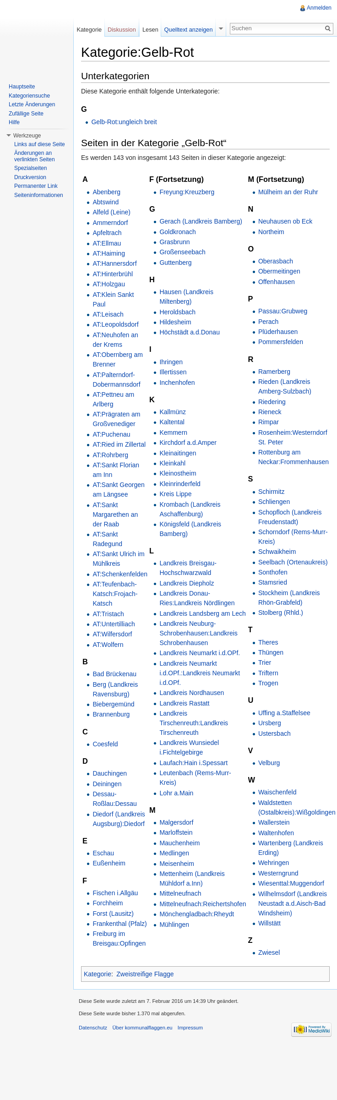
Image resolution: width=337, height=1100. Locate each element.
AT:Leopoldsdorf (115, 324)
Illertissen (172, 372)
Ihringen (171, 362)
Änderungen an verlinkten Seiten (34, 156)
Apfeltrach (106, 232)
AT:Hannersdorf (114, 263)
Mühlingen (174, 924)
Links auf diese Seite (39, 144)
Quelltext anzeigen (188, 29)
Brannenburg (111, 714)
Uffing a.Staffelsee (284, 713)
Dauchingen (109, 773)
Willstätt (269, 923)
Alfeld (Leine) (111, 212)
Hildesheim (175, 322)
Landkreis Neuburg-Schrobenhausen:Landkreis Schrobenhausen (198, 633)
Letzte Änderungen (32, 104)
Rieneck (270, 412)
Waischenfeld (277, 792)
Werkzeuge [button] (27, 135)
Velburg (269, 762)
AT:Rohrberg (110, 455)
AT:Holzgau (108, 284)
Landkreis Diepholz (186, 583)
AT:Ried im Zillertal (119, 444)
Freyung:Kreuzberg (186, 192)
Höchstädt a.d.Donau (189, 332)
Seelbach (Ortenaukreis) (293, 562)
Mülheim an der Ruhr (288, 192)
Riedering (272, 401)
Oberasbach (275, 261)
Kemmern (173, 432)
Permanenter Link (36, 186)
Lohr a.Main (176, 793)
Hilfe (14, 122)
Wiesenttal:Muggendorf (291, 883)
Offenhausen (276, 281)
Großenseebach (182, 252)
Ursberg (269, 723)
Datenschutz (93, 1027)
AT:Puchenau (111, 434)
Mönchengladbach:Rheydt (196, 914)
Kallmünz (172, 412)
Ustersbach (274, 733)
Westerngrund (278, 873)
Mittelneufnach (180, 893)
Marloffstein (175, 832)
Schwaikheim (277, 551)
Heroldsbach (177, 312)
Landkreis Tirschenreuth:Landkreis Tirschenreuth (193, 723)
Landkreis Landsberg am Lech (202, 613)
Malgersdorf (176, 822)
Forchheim (107, 903)
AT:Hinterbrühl (112, 274)
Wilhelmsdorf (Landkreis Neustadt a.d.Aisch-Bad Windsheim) (292, 903)
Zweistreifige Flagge (145, 974)
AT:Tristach (108, 614)
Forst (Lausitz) (112, 913)
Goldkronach (177, 231)
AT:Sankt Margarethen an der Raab (115, 514)
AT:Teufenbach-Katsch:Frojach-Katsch (114, 593)
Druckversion (30, 177)
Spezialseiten (30, 168)
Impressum (190, 1027)
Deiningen (106, 784)
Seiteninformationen (38, 195)
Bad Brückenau (114, 674)
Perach (268, 321)
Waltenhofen (276, 833)
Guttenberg (175, 262)
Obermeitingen (279, 271)
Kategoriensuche (29, 96)
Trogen (268, 683)
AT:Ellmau (106, 243)
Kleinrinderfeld (180, 483)
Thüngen (270, 652)
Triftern (268, 673)
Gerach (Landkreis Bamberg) (200, 221)
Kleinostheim (177, 473)
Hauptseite (22, 86)
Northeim (271, 231)
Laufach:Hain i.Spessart (193, 762)
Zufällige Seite (26, 113)
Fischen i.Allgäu (115, 893)
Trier (264, 662)
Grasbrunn (174, 242)
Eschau (103, 853)
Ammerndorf (110, 222)
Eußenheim (108, 863)
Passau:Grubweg (282, 311)
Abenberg (106, 192)
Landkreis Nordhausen (191, 692)
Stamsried (272, 582)
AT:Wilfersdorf (112, 634)
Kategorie (97, 974)
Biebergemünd (113, 704)
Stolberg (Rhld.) (280, 612)
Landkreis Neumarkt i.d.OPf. (199, 653)
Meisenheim (176, 863)
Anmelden (319, 8)
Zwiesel (269, 952)
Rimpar (268, 422)
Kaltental (171, 422)
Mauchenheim (179, 843)
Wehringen (273, 862)
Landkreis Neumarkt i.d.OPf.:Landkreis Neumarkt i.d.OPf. (199, 673)
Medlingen (174, 853)
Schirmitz (271, 491)
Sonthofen (273, 572)
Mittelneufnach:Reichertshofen (202, 904)
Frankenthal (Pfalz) (119, 923)
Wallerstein (274, 822)
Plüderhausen (278, 331)
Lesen (150, 29)
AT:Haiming (108, 253)
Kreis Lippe (175, 494)
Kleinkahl (172, 463)
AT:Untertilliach (113, 624)
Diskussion (122, 29)
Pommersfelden (280, 341)
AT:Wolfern (107, 644)
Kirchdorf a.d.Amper (188, 442)
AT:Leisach (107, 314)
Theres (268, 642)
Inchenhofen (177, 382)
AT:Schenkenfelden (119, 574)
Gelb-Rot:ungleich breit (124, 122)
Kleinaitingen (177, 453)
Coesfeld (105, 744)
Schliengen (274, 501)
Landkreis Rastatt (184, 703)
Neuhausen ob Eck (285, 221)
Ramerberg (274, 371)
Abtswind (105, 202)
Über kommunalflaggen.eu (142, 1027)
